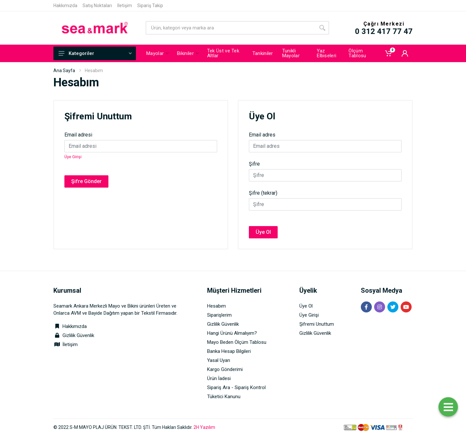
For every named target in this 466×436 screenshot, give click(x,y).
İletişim (124, 5)
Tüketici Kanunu (223, 396)
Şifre (254, 164)
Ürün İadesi (219, 378)
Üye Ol (263, 232)
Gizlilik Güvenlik (78, 335)
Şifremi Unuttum (316, 324)
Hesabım (216, 306)
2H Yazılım (204, 427)
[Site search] (231, 28)
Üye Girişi (73, 156)
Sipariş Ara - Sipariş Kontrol (236, 387)
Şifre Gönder (86, 181)
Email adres (262, 135)
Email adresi (78, 135)
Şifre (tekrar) (263, 193)
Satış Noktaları (97, 5)
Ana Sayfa (64, 70)
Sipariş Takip (150, 5)
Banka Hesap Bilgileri (229, 351)
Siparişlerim (219, 315)
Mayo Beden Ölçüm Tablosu (236, 342)
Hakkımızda (65, 5)
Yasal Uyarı (218, 360)
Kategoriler (95, 53)
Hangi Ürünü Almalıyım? (232, 333)
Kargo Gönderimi (225, 369)
